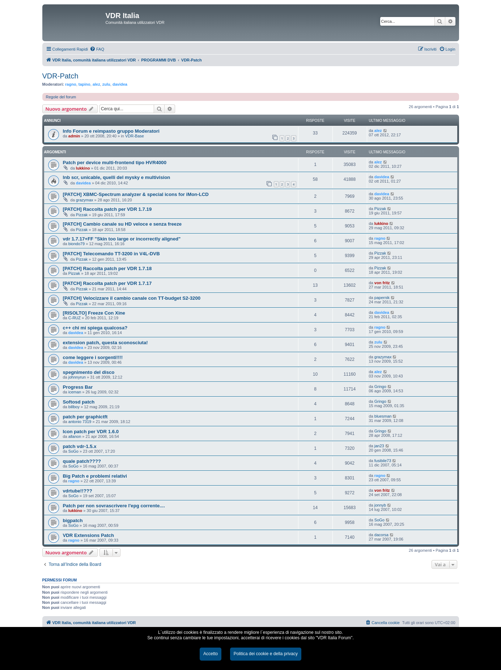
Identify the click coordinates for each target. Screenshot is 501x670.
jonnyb (380, 505)
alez (96, 84)
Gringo (380, 386)
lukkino (83, 168)
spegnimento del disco (89, 372)
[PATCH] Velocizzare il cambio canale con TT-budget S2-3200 (132, 298)
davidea (119, 84)
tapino (84, 84)
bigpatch (73, 520)
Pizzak (82, 215)
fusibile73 (382, 460)
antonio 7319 (80, 421)
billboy (74, 407)
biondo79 (76, 244)
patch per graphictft (85, 416)
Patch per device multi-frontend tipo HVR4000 (115, 162)
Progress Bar (78, 387)
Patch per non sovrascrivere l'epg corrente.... (114, 505)
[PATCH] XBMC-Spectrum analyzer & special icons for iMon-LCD (136, 194)
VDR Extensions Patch (88, 535)
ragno (70, 84)
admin (74, 136)
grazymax (84, 200)
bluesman (383, 416)
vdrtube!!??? (77, 491)
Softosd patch (79, 402)
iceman (74, 392)
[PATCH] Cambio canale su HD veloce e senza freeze (122, 224)
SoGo (73, 451)
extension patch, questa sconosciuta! (105, 342)
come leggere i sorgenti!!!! (93, 357)
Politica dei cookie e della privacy (266, 653)
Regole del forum (61, 97)
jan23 (379, 446)
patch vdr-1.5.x (80, 446)
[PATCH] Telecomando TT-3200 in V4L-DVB (111, 253)
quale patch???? (82, 461)
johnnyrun (77, 377)
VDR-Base (134, 136)
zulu (106, 84)
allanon (74, 436)
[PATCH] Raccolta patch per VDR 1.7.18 (107, 268)
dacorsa (381, 535)
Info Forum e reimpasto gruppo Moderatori (111, 131)
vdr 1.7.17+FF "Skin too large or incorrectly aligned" (122, 239)
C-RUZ (74, 318)
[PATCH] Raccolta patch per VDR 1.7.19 (107, 209)
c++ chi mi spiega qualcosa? (95, 327)
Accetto (210, 653)
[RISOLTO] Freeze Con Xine (94, 313)
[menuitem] (97, 49)
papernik (382, 297)
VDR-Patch (60, 76)
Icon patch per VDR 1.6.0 (91, 431)
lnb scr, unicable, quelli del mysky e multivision (116, 177)
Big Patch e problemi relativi (95, 476)
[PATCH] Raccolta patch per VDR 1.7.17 (107, 283)
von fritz (382, 283)
